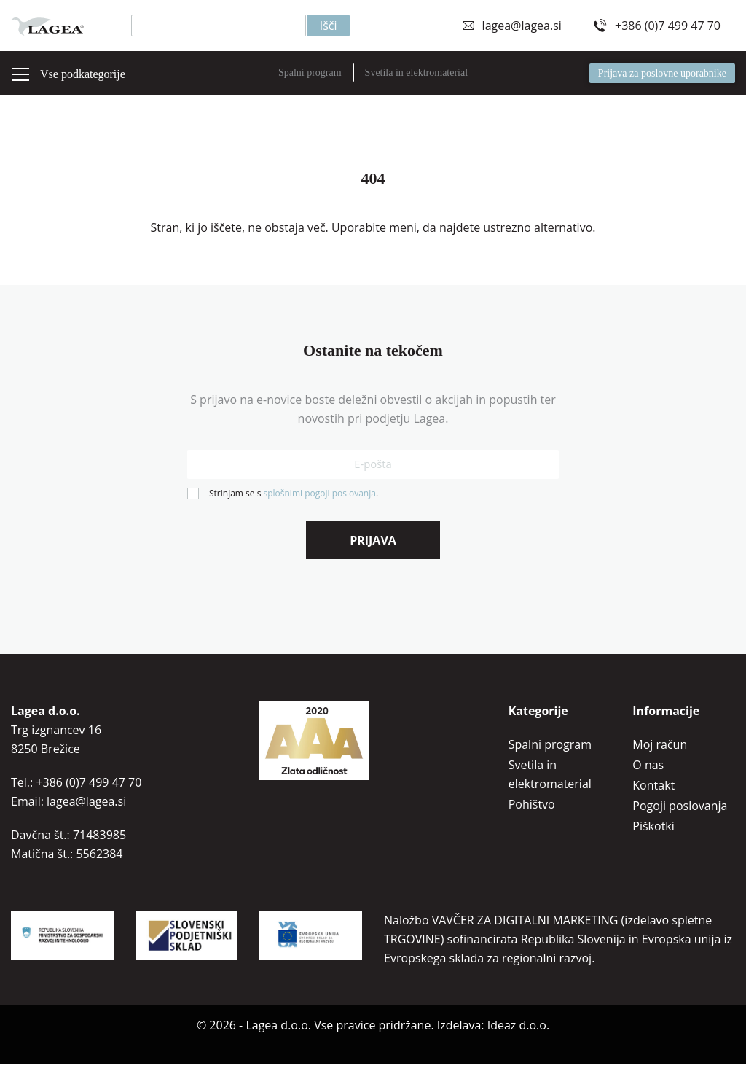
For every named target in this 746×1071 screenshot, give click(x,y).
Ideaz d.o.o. (518, 1032)
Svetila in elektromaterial (416, 72)
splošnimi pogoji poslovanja (319, 500)
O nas (648, 772)
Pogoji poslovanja (679, 813)
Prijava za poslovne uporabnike (662, 73)
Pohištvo (532, 811)
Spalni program (310, 72)
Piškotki (653, 833)
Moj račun (659, 752)
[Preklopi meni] (20, 74)
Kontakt (653, 792)
